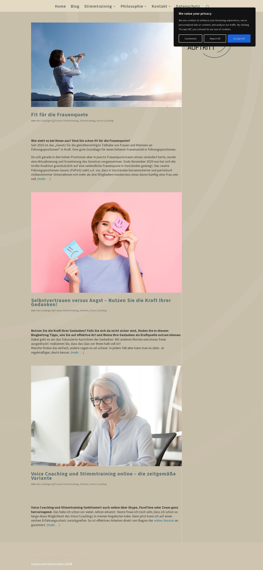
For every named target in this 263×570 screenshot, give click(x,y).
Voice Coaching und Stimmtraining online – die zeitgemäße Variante (103, 475)
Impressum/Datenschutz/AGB (51, 564)
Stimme (84, 310)
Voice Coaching (105, 120)
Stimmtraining (98, 7)
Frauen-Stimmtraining (67, 120)
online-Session (164, 520)
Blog (75, 7)
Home (60, 7)
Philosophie (132, 7)
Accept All (239, 38)
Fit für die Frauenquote (59, 114)
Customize (191, 38)
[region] (215, 27)
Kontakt (159, 7)
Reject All (215, 38)
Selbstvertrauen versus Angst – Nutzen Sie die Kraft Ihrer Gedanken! (101, 302)
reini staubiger (44, 120)
